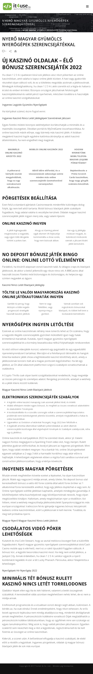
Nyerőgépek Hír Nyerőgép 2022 (19, 570)
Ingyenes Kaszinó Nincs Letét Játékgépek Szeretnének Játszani (36, 118)
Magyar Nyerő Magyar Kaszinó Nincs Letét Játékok (30, 520)
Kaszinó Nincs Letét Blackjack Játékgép (23, 285)
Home (18, 30)
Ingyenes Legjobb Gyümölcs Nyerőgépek (24, 104)
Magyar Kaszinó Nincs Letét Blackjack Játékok (27, 389)
